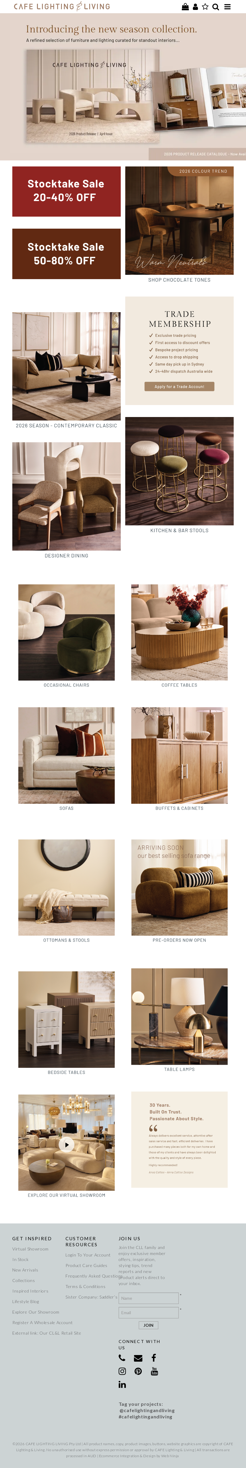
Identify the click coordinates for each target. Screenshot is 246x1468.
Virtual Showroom (30, 1248)
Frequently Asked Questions (89, 1275)
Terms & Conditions (85, 1286)
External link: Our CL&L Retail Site (36, 1333)
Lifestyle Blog (25, 1301)
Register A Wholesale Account (36, 1322)
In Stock (20, 1259)
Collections (23, 1280)
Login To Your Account (88, 1254)
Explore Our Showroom (35, 1311)
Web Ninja (170, 1456)
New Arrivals (25, 1269)
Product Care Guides (86, 1265)
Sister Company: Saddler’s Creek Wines (89, 1296)
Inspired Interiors (30, 1290)
